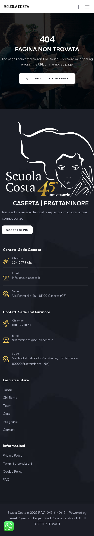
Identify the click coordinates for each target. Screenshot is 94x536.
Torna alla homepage (47, 78)
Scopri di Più (17, 230)
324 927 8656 (22, 263)
